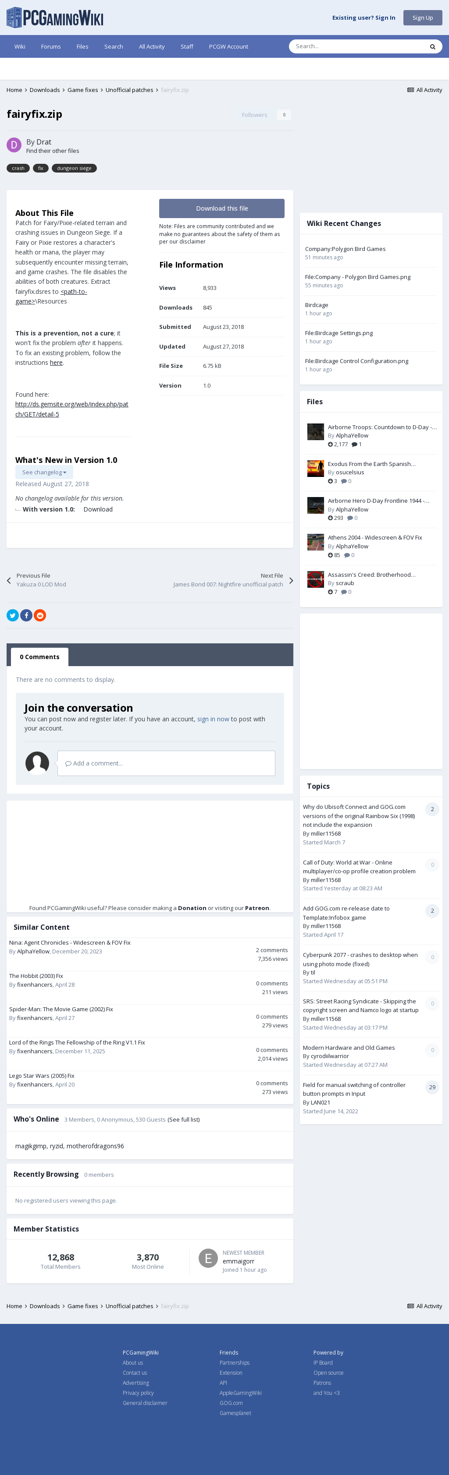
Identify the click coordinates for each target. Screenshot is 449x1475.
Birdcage (316, 305)
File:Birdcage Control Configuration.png (356, 361)
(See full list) (183, 1119)
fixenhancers (35, 984)
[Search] (337, 46)
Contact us (135, 1372)
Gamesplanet (235, 1413)
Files (83, 46)
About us (133, 1362)
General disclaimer (145, 1403)
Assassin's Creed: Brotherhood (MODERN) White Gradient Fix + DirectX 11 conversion (382, 575)
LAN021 (320, 1102)
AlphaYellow (33, 951)
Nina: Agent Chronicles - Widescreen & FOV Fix (70, 942)
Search (113, 46)
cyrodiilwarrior (330, 1056)
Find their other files (52, 151)
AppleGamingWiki (241, 1393)
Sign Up (423, 17)
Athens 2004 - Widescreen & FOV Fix (375, 537)
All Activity (152, 46)
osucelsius (350, 472)
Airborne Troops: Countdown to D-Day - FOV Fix (380, 427)
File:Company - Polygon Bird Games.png (357, 277)
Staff (187, 46)
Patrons (322, 1383)
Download (98, 509)
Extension (231, 1372)
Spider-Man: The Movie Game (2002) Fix (61, 1009)
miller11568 (326, 833)
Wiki (19, 46)
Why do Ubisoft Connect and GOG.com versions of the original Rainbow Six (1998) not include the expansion (359, 816)
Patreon (257, 908)
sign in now (213, 719)
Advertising (136, 1383)
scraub (345, 583)
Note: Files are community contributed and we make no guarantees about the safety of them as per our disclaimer (219, 233)
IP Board (323, 1362)
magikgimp (30, 1146)
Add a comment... (94, 763)
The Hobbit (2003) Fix (36, 976)
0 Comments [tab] (40, 657)
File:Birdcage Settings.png (339, 333)
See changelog (44, 472)
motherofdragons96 (95, 1146)
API (223, 1383)
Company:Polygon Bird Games (345, 249)
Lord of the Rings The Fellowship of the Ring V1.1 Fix (77, 1042)
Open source (329, 1372)
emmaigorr (238, 1261)
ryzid (56, 1146)
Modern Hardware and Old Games (349, 1048)
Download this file (222, 208)
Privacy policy (138, 1393)
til (313, 972)
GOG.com (231, 1403)
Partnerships (234, 1362)
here (56, 362)
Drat (43, 142)
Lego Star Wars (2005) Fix (42, 1076)
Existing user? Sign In (364, 18)
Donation (192, 908)
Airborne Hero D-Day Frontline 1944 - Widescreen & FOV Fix (376, 501)
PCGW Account (228, 46)
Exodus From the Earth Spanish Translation (369, 464)
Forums (51, 46)
